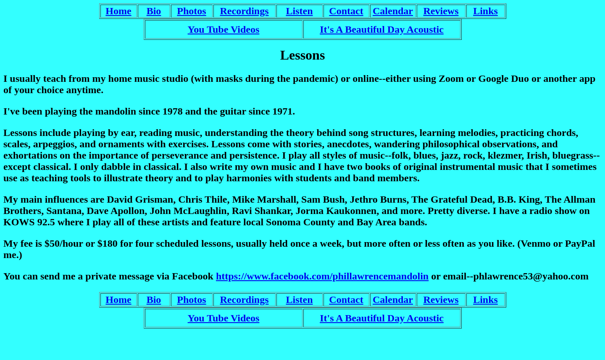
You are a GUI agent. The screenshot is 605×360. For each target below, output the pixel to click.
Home (118, 10)
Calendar (393, 10)
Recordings (244, 10)
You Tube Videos (224, 29)
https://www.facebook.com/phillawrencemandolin (322, 276)
